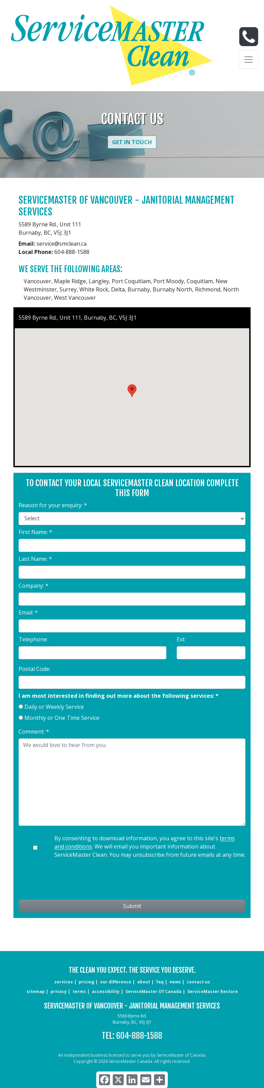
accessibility (106, 991)
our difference (115, 982)
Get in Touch (132, 142)
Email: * (28, 612)
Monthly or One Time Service (61, 718)
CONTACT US (198, 982)
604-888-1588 (139, 1036)
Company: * (33, 585)
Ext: (181, 639)
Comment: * (34, 731)
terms (79, 991)
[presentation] (132, 880)
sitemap (35, 991)
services (63, 982)
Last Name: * (35, 559)
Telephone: (33, 639)
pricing (86, 982)
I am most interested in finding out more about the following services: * (119, 696)
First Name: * (35, 532)
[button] (132, 390)
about (143, 982)
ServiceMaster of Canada (153, 991)
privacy (59, 991)
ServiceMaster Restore (212, 991)
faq (160, 982)
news (175, 982)
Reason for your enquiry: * (53, 505)
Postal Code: (34, 669)
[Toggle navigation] (248, 59)
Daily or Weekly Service (54, 707)
